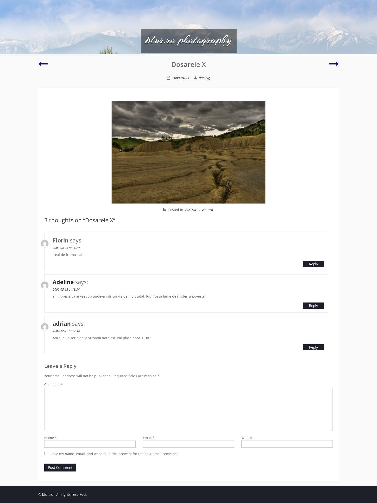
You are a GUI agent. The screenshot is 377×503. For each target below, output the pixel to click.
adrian (62, 323)
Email (149, 437)
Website (247, 437)
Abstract (191, 209)
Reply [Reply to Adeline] (313, 305)
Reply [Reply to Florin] (313, 263)
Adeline (63, 282)
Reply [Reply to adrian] (313, 347)
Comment (53, 384)
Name (50, 437)
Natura (207, 209)
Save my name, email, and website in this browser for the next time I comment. (115, 454)
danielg (204, 78)
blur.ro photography (188, 39)
